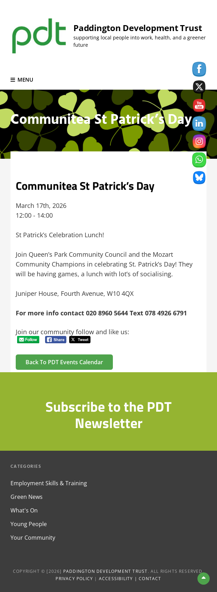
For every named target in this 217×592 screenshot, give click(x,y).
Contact (150, 579)
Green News (26, 497)
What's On (24, 510)
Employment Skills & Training (48, 483)
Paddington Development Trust (137, 27)
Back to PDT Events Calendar (64, 362)
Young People (28, 524)
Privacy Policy (74, 579)
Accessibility (116, 579)
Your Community (32, 537)
